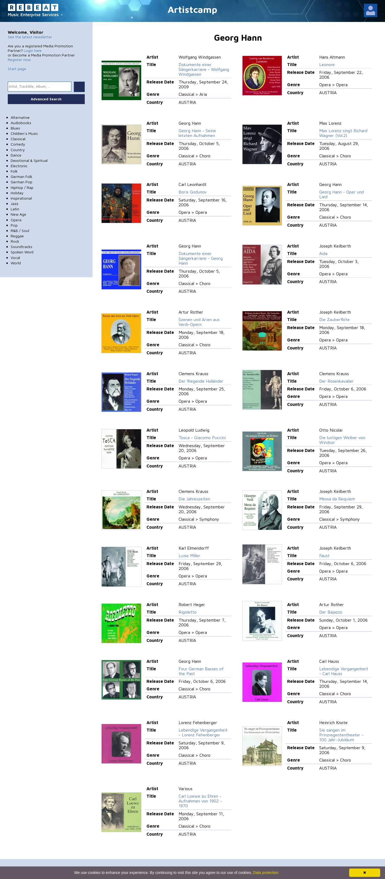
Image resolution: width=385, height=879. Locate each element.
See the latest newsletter (30, 37)
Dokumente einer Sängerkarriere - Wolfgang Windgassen (204, 69)
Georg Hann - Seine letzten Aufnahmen (197, 133)
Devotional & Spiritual (29, 160)
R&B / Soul (20, 230)
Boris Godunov (193, 191)
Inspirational (21, 198)
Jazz (14, 203)
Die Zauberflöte (334, 319)
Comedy (18, 144)
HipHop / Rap (22, 187)
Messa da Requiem (337, 498)
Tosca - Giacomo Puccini (202, 437)
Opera (16, 220)
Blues (15, 128)
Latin (15, 209)
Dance (16, 155)
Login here (33, 50)
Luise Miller (189, 555)
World (16, 263)
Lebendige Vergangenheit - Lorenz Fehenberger (203, 732)
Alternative (20, 117)
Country (18, 149)
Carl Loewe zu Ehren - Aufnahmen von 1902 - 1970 (200, 801)
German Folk (21, 176)
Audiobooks (21, 122)
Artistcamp (192, 9)
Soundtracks (21, 246)
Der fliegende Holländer (201, 381)
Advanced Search (46, 99)
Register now (19, 59)
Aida (323, 253)
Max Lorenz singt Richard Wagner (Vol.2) (343, 133)
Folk (14, 171)
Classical (18, 138)
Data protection (266, 872)
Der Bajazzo (330, 612)
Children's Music (24, 133)
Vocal (15, 257)
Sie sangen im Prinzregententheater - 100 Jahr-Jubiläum (341, 735)
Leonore (327, 64)
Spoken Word (22, 252)
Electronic (19, 165)
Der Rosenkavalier (336, 381)
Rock (15, 241)
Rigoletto (188, 612)
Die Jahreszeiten (194, 498)
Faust (324, 555)
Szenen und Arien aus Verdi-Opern (199, 322)
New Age (18, 214)
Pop (14, 225)
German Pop (21, 182)
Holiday (17, 193)
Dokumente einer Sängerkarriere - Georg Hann (201, 258)
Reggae (17, 236)
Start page (17, 68)
